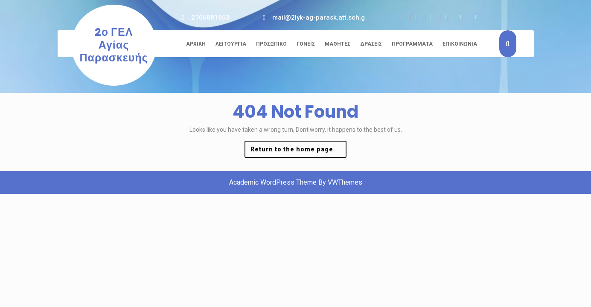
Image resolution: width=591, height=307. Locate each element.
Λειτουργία (230, 44)
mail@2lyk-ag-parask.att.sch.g (318, 17)
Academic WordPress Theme (273, 182)
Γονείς (306, 44)
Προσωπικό (271, 44)
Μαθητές (337, 44)
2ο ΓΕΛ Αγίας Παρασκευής (114, 45)
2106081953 (210, 17)
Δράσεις (371, 44)
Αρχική (196, 44)
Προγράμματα (412, 44)
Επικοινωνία (460, 44)
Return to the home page (298, 151)
